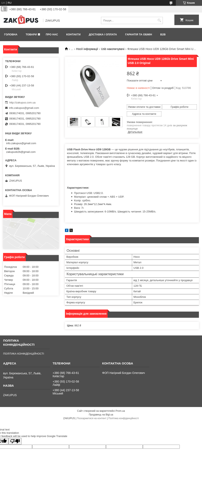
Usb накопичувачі (112, 49)
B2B (163, 34)
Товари (31, 34)
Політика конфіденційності (123, 418)
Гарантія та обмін (138, 34)
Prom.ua (120, 410)
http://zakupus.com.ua (22, 102)
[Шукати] (159, 20)
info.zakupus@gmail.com (24, 107)
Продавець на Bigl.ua (101, 414)
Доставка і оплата (103, 34)
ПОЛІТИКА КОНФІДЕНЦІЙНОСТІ (23, 353)
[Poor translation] (15, 441)
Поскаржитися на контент (91, 418)
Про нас (52, 34)
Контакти (73, 34)
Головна (10, 34)
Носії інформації (87, 49)
